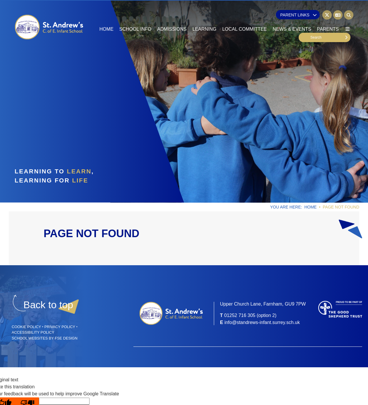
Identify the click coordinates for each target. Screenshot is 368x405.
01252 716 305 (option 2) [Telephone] (250, 315)
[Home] (49, 27)
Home (310, 207)
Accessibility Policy (33, 332)
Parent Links (298, 15)
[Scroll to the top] (48, 304)
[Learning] (204, 17)
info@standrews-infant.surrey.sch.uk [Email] (262, 322)
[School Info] (135, 17)
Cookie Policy (26, 327)
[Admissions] (171, 17)
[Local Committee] (244, 17)
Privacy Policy (59, 327)
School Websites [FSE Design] (30, 338)
